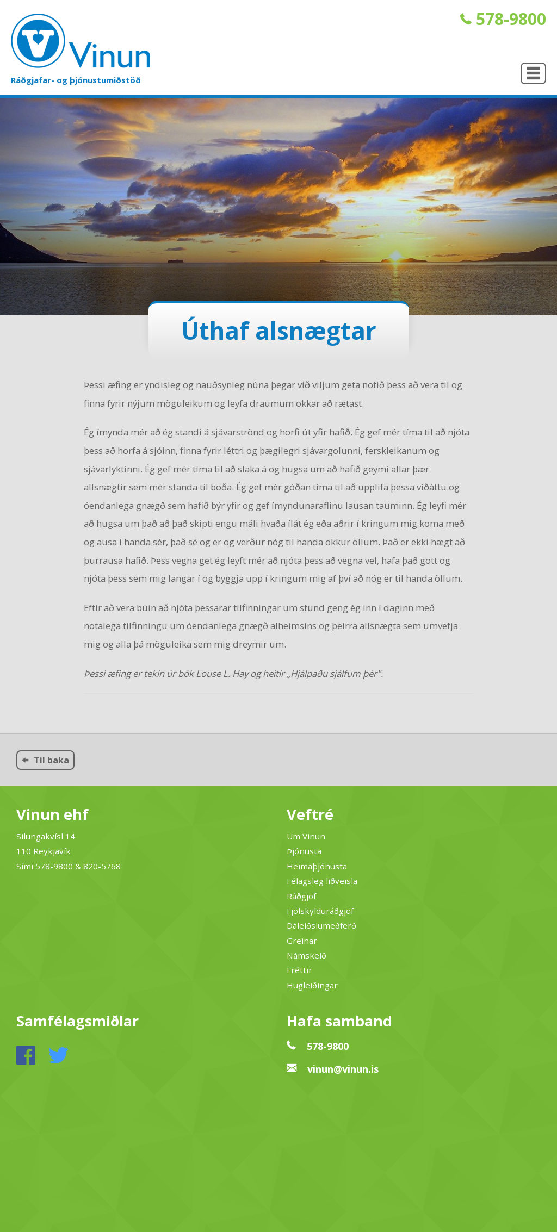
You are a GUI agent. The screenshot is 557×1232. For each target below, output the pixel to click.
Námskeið (306, 955)
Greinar (302, 940)
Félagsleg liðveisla (322, 880)
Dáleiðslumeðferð (321, 925)
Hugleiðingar (312, 985)
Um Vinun (306, 836)
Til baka (45, 760)
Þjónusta (304, 850)
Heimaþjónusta (317, 866)
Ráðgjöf (301, 896)
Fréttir (299, 970)
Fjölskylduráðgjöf (320, 910)
